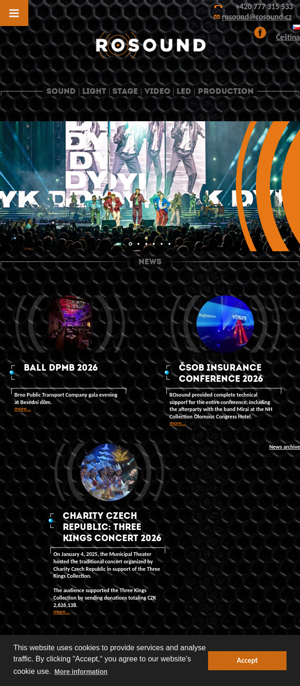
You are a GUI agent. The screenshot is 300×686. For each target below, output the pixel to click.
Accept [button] (247, 660)
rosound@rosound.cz (257, 17)
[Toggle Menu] (14, 13)
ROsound (150, 45)
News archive (284, 447)
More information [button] (80, 671)
